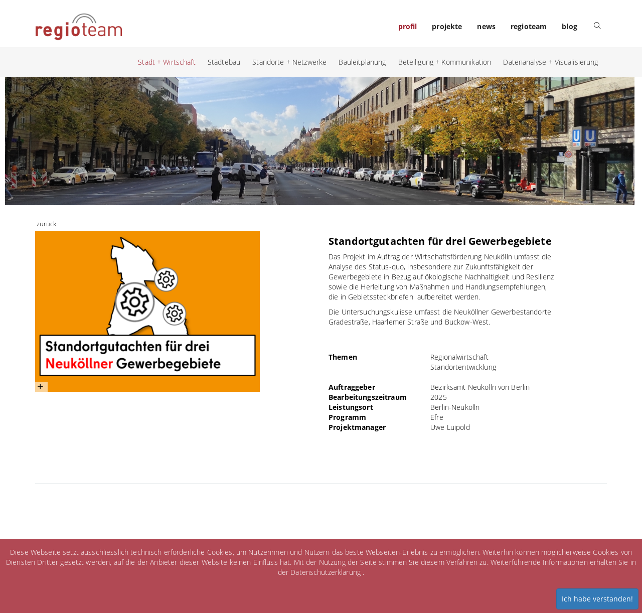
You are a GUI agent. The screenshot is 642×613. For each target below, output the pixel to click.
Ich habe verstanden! (597, 598)
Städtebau (224, 62)
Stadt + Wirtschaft (167, 62)
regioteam (529, 26)
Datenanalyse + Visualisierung (550, 62)
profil (407, 26)
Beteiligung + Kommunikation (445, 62)
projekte (447, 26)
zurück (46, 224)
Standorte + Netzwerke (289, 62)
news (486, 26)
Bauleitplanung (362, 62)
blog (569, 26)
